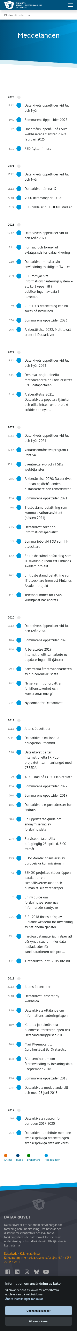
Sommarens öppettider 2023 (46, 320)
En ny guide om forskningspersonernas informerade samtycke (41, 902)
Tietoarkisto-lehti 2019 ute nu (47, 961)
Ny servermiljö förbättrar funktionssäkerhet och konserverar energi (43, 688)
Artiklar (8, 1160)
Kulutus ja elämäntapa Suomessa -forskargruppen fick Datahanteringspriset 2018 (47, 1029)
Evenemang (33, 1160)
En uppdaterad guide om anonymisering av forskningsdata (43, 824)
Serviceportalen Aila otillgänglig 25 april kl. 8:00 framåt (45, 843)
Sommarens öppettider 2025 (46, 119)
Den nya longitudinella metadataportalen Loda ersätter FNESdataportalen (48, 379)
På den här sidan (14, 15)
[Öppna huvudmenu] (70, 5)
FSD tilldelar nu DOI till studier (48, 207)
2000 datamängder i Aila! (43, 198)
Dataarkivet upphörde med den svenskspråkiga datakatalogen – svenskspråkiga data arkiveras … (48, 1137)
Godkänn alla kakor (38, 1310)
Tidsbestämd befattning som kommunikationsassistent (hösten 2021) (46, 512)
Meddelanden (52, 1160)
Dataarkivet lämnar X (40, 188)
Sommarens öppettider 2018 (46, 1078)
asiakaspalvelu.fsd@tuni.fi (45, 1258)
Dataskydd (10, 1254)
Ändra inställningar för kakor (24, 1299)
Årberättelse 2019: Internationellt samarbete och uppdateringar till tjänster (47, 654)
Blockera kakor (38, 1321)
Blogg (19, 1160)
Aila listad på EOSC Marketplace (48, 777)
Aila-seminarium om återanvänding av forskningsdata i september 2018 (48, 1063)
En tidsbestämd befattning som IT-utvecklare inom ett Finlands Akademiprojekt (48, 580)
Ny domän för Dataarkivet (44, 703)
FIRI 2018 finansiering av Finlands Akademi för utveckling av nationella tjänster (49, 921)
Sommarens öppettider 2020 (46, 640)
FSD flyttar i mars (38, 148)
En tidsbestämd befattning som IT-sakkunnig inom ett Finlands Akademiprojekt (48, 561)
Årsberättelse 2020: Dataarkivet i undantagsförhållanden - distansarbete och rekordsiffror (48, 483)
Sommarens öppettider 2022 (46, 786)
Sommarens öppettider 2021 (46, 498)
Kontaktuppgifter (15, 1258)
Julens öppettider (38, 728)
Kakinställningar (30, 1253)
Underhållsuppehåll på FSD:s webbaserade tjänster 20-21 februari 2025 (46, 134)
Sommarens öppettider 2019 (46, 795)
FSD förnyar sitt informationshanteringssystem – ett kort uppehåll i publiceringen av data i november (49, 286)
